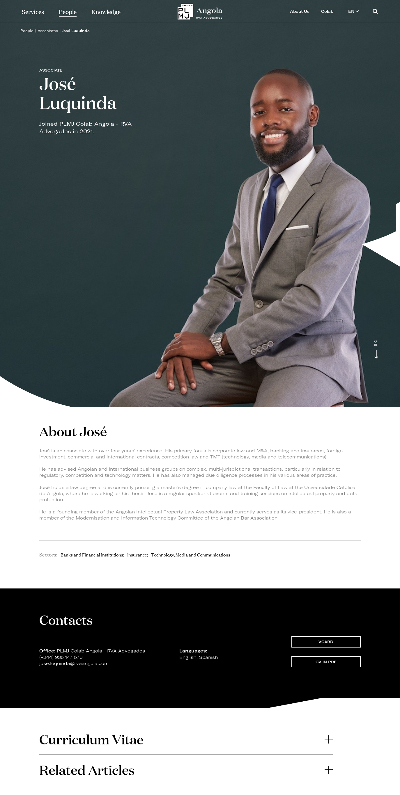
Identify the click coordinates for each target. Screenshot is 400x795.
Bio (376, 343)
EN (353, 11)
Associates (48, 31)
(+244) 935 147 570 (61, 660)
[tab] (186, 739)
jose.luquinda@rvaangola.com (74, 666)
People (26, 31)
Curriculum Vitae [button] (186, 739)
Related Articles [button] (186, 769)
